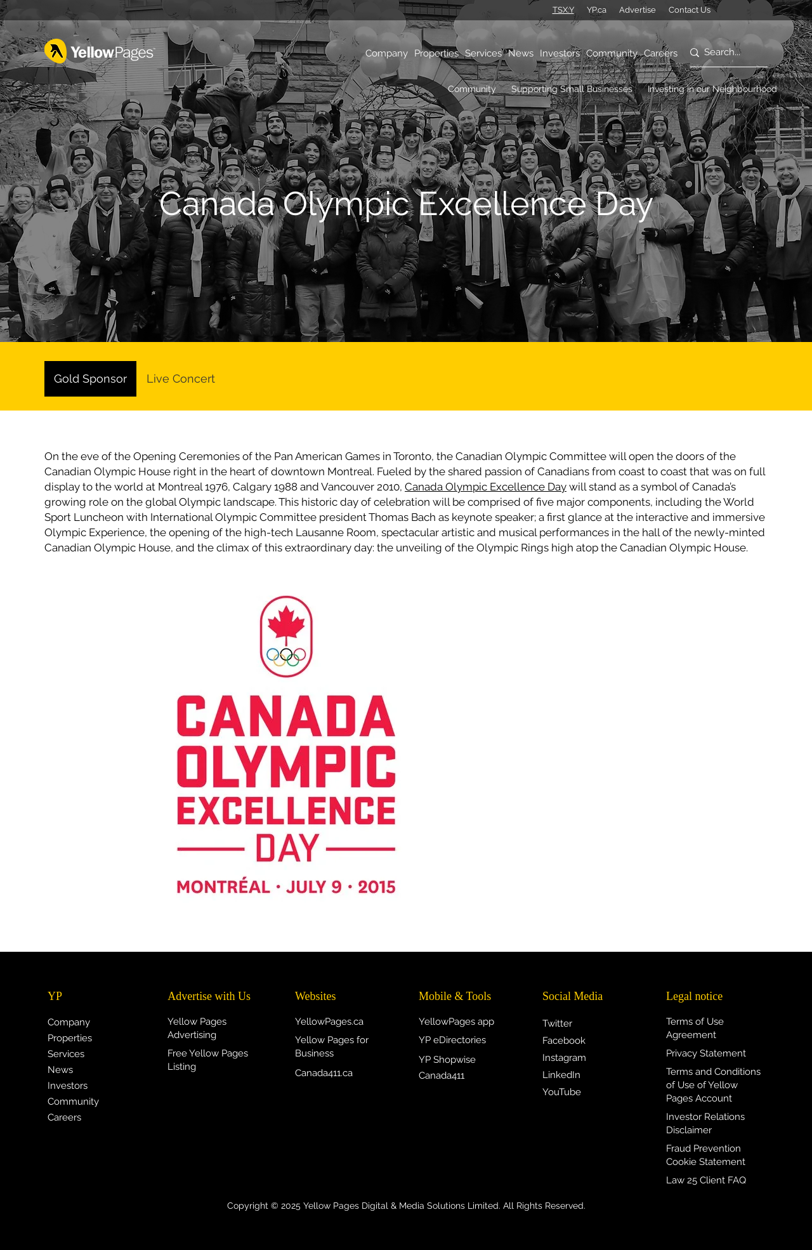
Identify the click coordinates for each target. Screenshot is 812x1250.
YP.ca (596, 10)
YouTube (561, 1092)
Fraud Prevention (703, 1148)
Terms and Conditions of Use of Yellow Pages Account (713, 1085)
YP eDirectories (452, 1040)
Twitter (557, 1023)
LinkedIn (561, 1075)
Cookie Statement (705, 1162)
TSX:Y (563, 10)
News (60, 1070)
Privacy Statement (706, 1053)
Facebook (564, 1040)
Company (69, 1022)
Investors (68, 1085)
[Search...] (723, 53)
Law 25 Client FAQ (706, 1180)
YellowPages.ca (329, 1021)
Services (66, 1054)
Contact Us (689, 10)
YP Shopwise (447, 1059)
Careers (64, 1117)
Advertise (637, 10)
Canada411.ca (324, 1073)
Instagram (564, 1057)
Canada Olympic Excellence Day (485, 486)
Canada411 (441, 1075)
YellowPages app (456, 1021)
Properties (70, 1038)
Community (73, 1101)
